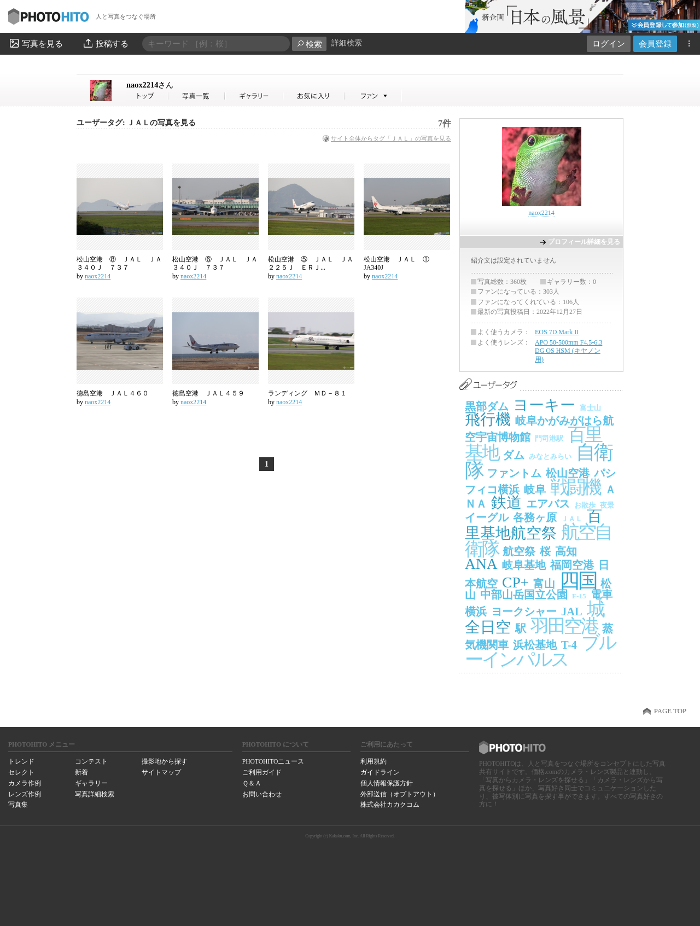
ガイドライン (380, 772)
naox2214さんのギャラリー (254, 96)
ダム (513, 455)
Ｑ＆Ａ (251, 783)
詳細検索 (346, 43)
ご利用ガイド (262, 772)
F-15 (579, 596)
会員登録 (655, 43)
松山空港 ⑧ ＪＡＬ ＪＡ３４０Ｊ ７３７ (119, 263)
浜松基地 (535, 645)
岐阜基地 (524, 565)
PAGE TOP (670, 711)
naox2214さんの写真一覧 (196, 96)
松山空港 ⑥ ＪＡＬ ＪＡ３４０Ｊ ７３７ (215, 263)
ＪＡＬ (571, 519)
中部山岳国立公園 (524, 595)
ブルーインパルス (540, 650)
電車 (601, 595)
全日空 (488, 627)
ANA (481, 563)
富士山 (590, 408)
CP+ (515, 582)
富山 (544, 584)
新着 (81, 772)
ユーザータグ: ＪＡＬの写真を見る (136, 123)
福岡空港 (572, 565)
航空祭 (519, 551)
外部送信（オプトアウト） (399, 794)
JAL (571, 611)
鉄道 (506, 502)
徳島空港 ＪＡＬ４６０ (113, 393)
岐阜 (535, 490)
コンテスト (91, 761)
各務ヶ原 (535, 517)
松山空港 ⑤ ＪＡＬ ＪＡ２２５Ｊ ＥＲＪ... (310, 263)
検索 (309, 44)
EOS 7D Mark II (557, 332)
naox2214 (149, 84)
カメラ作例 (24, 783)
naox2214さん (147, 96)
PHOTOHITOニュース (273, 761)
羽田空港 (564, 626)
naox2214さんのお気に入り (314, 96)
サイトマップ (161, 772)
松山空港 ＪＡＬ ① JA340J (400, 263)
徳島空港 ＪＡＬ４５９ (208, 393)
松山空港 (568, 473)
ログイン (608, 43)
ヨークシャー (524, 611)
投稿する (105, 43)
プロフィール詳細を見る (584, 242)
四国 (577, 580)
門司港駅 (549, 438)
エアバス (548, 504)
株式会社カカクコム (389, 804)
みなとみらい (550, 456)
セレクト (21, 772)
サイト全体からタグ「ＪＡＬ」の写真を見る (391, 138)
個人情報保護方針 (386, 783)
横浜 (476, 611)
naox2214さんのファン (373, 96)
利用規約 (373, 761)
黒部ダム (487, 406)
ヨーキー (544, 405)
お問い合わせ (262, 794)
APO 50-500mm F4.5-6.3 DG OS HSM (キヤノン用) (568, 351)
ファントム (514, 473)
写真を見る (35, 43)
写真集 (18, 804)
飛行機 (488, 419)
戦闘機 (575, 487)
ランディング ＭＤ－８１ (310, 393)
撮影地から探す (165, 761)
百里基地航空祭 (533, 524)
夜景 (607, 505)
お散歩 (585, 505)
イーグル (487, 517)
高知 (566, 551)
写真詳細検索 (94, 794)
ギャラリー (91, 783)
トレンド (21, 761)
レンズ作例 (24, 794)
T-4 (569, 645)
